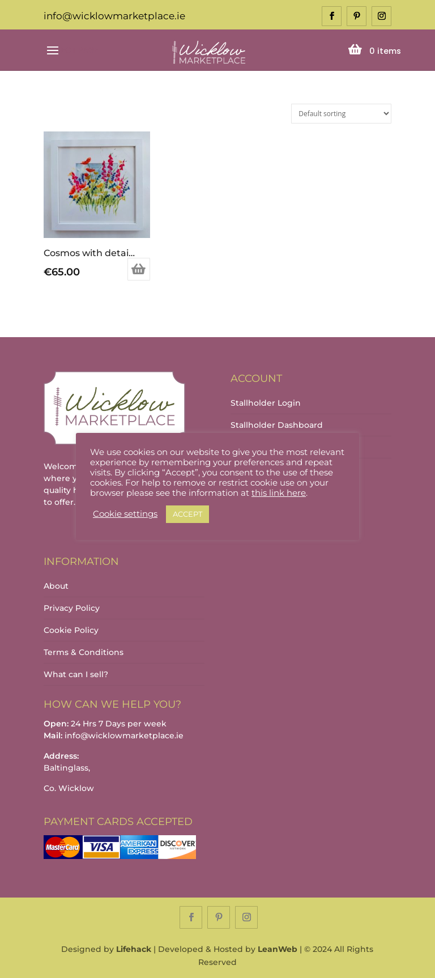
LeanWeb (277, 949)
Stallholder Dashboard (277, 425)
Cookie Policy (71, 630)
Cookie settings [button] (125, 514)
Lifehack (133, 949)
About (56, 586)
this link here (278, 493)
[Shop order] (341, 114)
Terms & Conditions (83, 652)
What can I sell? (76, 674)
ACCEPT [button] (187, 513)
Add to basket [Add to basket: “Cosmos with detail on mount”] (138, 269)
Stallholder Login (266, 403)
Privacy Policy (72, 608)
